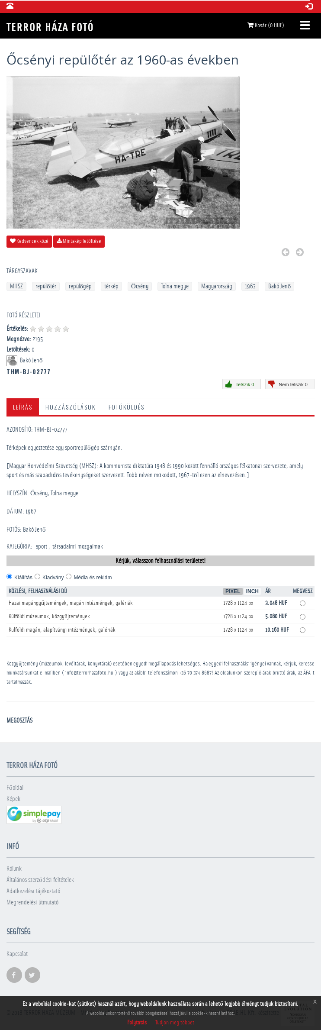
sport (41, 546)
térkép (111, 286)
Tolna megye (175, 286)
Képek (13, 799)
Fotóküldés (126, 406)
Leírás (22, 406)
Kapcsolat (17, 954)
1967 (250, 286)
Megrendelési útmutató (32, 902)
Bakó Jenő (279, 286)
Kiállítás (23, 578)
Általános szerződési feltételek (40, 880)
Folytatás (137, 1023)
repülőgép (80, 286)
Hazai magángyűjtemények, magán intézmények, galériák (71, 603)
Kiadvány (53, 578)
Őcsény (139, 286)
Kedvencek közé (29, 241)
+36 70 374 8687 (195, 673)
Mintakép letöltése (79, 241)
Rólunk (14, 868)
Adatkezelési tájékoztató (33, 891)
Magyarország (216, 286)
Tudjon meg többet (174, 1023)
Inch (252, 591)
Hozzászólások (70, 406)
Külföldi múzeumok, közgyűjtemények (49, 616)
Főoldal (14, 788)
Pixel (233, 591)
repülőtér (45, 286)
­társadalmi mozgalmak (77, 546)
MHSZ (16, 286)
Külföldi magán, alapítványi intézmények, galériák (62, 630)
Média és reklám (93, 578)
